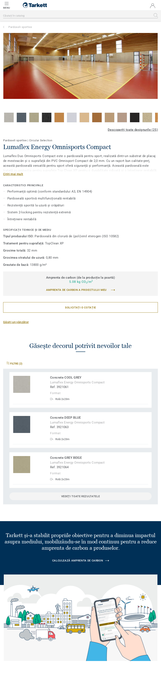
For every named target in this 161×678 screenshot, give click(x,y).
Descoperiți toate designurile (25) (133, 130)
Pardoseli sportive (20, 27)
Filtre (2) (14, 363)
